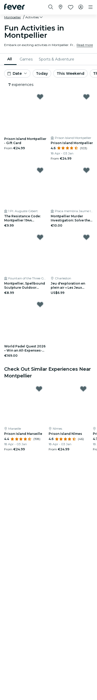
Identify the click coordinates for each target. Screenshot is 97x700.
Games (26, 59)
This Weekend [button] (70, 73)
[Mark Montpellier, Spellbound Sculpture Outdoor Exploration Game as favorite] (40, 237)
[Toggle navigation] (90, 7)
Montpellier (12, 17)
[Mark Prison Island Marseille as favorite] (39, 388)
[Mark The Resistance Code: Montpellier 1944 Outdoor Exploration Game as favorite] (40, 170)
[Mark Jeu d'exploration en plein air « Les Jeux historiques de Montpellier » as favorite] (86, 237)
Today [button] (42, 73)
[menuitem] (10, 59)
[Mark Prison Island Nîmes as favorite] (83, 388)
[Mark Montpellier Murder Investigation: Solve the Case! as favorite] (86, 170)
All (9, 59)
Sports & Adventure (56, 59)
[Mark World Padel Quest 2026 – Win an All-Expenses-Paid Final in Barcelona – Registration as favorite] (40, 304)
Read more (85, 45)
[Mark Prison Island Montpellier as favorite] (86, 96)
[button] (34, 17)
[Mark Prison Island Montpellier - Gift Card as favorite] (40, 96)
